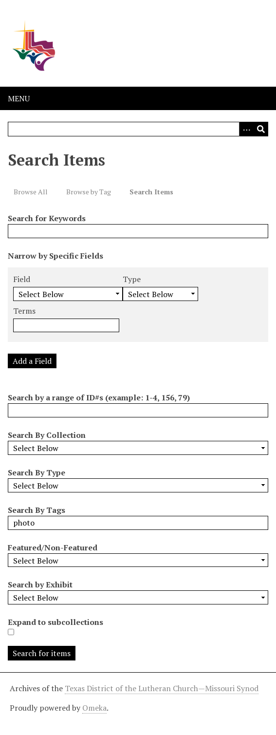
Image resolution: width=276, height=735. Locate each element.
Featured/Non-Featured (52, 547)
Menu (19, 98)
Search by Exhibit (40, 584)
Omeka (94, 707)
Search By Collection (47, 435)
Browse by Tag (88, 191)
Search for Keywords (47, 218)
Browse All (31, 191)
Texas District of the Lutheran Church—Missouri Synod (161, 688)
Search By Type (36, 472)
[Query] (138, 129)
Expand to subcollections (55, 622)
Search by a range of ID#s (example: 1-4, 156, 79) (99, 397)
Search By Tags (36, 510)
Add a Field (32, 361)
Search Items (151, 191)
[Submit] (261, 129)
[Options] (246, 129)
